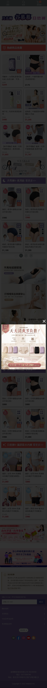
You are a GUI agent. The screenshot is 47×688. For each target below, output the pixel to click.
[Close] (44, 321)
